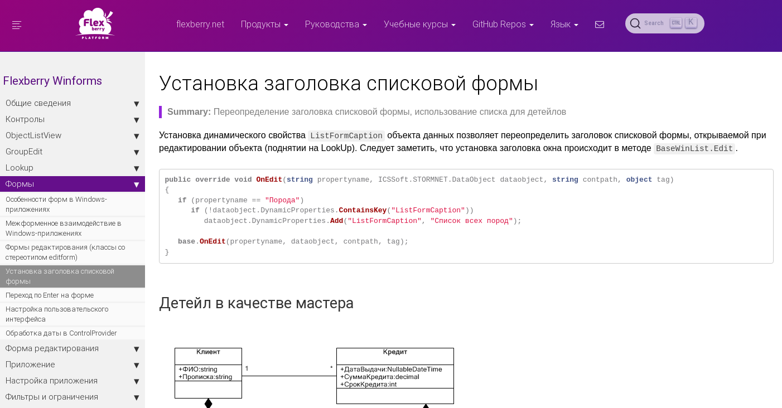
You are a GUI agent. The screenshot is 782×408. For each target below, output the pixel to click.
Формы (72, 184)
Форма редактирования (72, 348)
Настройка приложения (72, 380)
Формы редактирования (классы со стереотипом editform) (65, 252)
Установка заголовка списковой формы (60, 276)
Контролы (72, 119)
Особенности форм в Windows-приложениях (56, 204)
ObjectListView (72, 135)
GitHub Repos (503, 24)
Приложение (72, 364)
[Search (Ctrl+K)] (664, 23)
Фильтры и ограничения (72, 396)
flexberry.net (200, 24)
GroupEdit (72, 151)
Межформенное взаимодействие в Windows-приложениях (64, 228)
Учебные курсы (420, 24)
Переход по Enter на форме (50, 295)
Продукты (264, 24)
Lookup (72, 167)
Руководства (336, 24)
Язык (564, 24)
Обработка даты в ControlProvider (61, 333)
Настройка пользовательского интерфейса (57, 314)
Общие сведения (72, 103)
